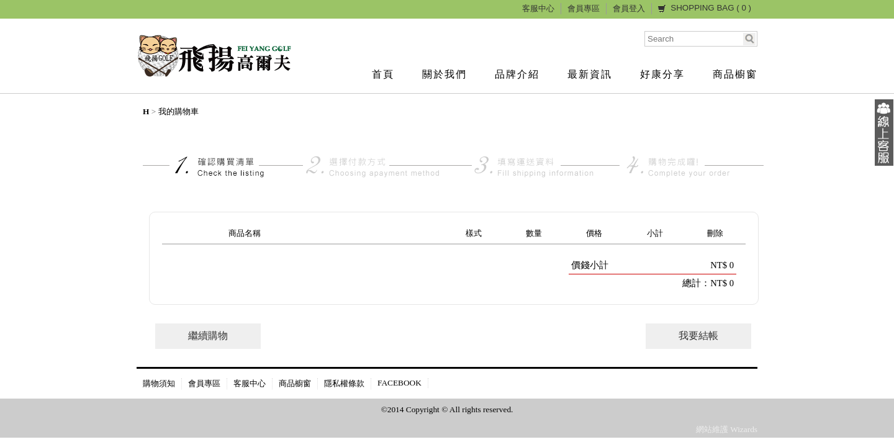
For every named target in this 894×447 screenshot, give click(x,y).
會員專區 (583, 8)
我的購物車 (178, 111)
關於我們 (444, 74)
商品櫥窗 (735, 74)
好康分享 (662, 74)
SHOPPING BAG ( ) (710, 7)
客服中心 (538, 8)
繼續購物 (208, 335)
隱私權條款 (344, 383)
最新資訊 (589, 74)
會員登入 (629, 8)
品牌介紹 (517, 74)
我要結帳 (698, 335)
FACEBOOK (399, 382)
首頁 (383, 74)
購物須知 (159, 383)
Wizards (743, 429)
